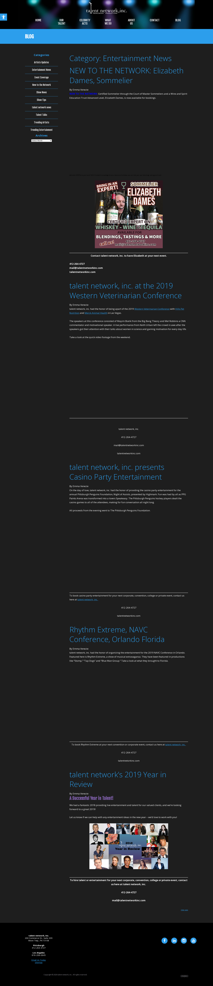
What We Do (108, 21)
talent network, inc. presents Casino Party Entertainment (116, 472)
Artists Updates (41, 62)
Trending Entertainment (42, 130)
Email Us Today (38, 960)
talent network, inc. (87, 599)
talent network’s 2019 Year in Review (117, 779)
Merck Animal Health (96, 312)
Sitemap (39, 962)
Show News (41, 92)
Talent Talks (41, 115)
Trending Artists (41, 122)
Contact (154, 20)
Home (38, 20)
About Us (131, 21)
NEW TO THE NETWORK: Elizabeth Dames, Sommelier (126, 75)
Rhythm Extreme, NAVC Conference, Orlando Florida (117, 634)
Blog (178, 20)
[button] (3, 17)
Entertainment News (41, 70)
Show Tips (41, 100)
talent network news (41, 107)
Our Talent (61, 21)
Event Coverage (42, 77)
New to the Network (41, 85)
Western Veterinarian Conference (152, 308)
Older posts (184, 910)
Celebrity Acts (84, 21)
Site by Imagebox (184, 976)
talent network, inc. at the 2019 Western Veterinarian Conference (125, 290)
